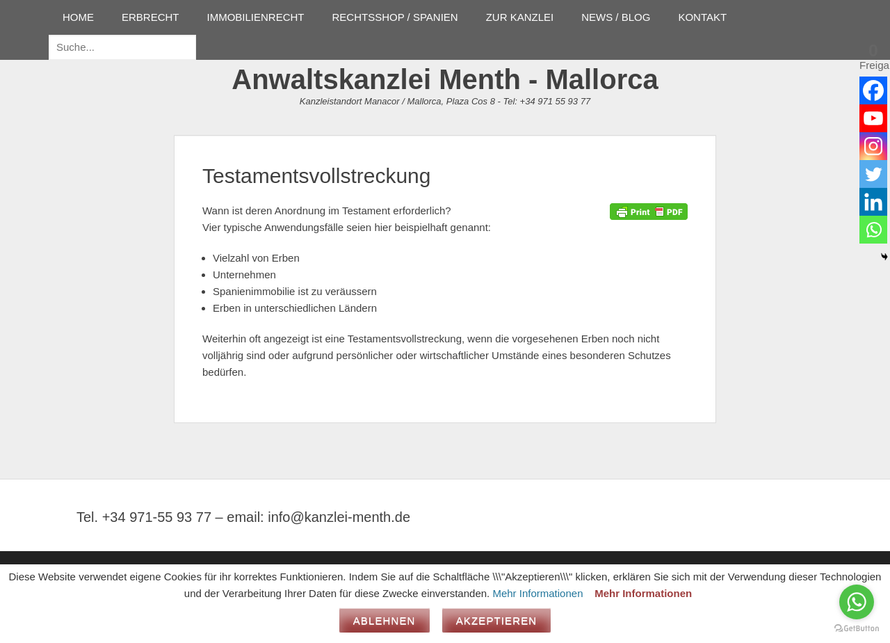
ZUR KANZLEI (520, 17)
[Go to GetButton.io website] (856, 628)
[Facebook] (873, 90)
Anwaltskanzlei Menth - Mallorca (445, 79)
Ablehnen (384, 620)
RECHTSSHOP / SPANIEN (395, 17)
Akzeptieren (496, 620)
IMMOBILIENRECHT (256, 17)
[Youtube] (873, 118)
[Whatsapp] (873, 230)
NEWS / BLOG (615, 17)
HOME (78, 17)
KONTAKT (702, 17)
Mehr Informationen (537, 593)
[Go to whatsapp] (856, 602)
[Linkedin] (873, 202)
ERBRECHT (150, 17)
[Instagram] (873, 146)
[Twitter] (873, 174)
